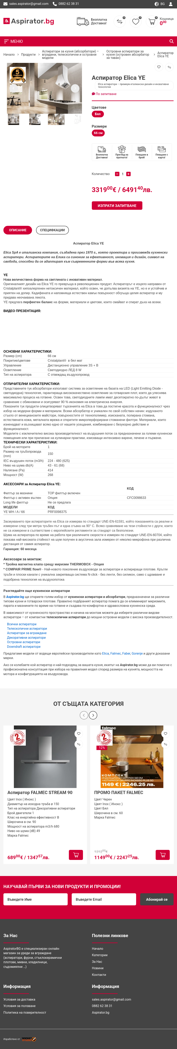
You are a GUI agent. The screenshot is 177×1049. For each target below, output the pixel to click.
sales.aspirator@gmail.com (26, 4)
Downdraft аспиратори (23, 647)
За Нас (97, 962)
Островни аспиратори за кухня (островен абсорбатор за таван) (127, 54)
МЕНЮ (13, 41)
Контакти (99, 975)
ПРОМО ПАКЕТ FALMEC (118, 792)
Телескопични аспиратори (27, 628)
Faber (126, 653)
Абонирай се (157, 899)
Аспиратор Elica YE (165, 54)
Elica (95, 243)
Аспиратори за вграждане (27, 633)
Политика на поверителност (24, 1012)
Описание (17, 230)
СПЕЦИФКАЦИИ (52, 230)
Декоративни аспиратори (26, 638)
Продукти (28, 54)
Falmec (115, 653)
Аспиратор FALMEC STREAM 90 (39, 792)
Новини (98, 968)
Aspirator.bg (100, 1012)
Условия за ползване (19, 1006)
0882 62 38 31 (66, 4)
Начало (9, 54)
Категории (100, 955)
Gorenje (137, 653)
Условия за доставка (19, 999)
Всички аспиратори (21, 624)
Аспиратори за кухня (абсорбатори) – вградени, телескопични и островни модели (70, 54)
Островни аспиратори (23, 642)
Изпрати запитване (117, 206)
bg (160, 4)
